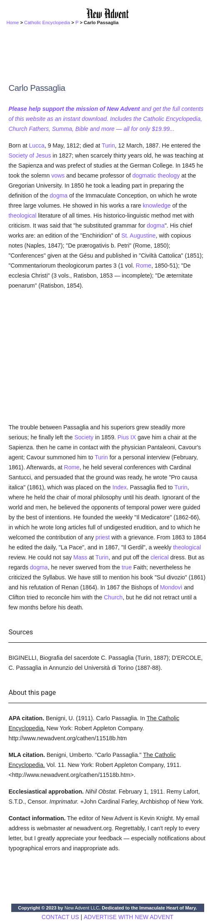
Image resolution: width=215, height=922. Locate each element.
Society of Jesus (29, 155)
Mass (80, 557)
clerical (159, 557)
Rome (143, 265)
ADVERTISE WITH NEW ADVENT (128, 917)
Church (113, 597)
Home (12, 22)
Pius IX (127, 437)
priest (102, 537)
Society (83, 437)
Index (119, 487)
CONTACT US (60, 917)
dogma (59, 195)
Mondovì (171, 587)
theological (22, 215)
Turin (108, 145)
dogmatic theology (156, 175)
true (127, 567)
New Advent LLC (82, 907)
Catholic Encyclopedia (47, 22)
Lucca (37, 145)
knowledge (157, 205)
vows (58, 175)
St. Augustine (138, 235)
